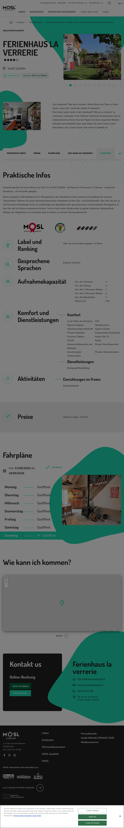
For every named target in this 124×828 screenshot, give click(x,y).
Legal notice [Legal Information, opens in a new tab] (36, 818)
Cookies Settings (92, 813)
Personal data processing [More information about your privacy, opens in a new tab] (22, 818)
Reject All (92, 819)
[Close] (120, 818)
